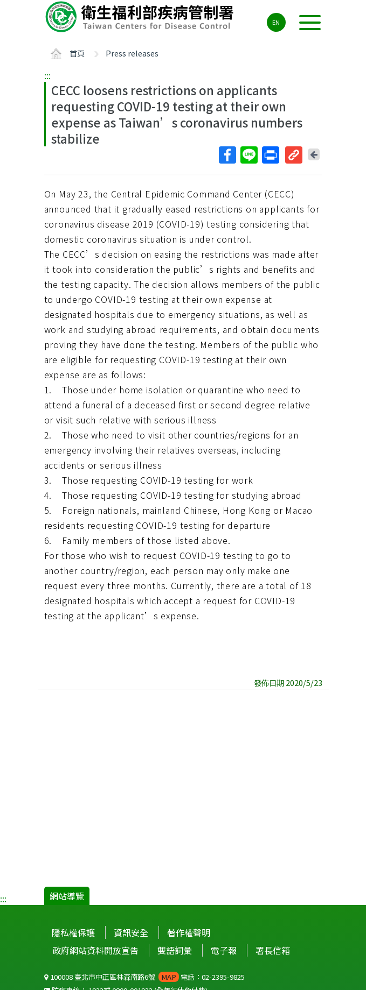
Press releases (132, 53)
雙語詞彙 (174, 950)
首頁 (77, 53)
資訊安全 (131, 932)
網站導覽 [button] (67, 895)
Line (248, 155)
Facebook (227, 155)
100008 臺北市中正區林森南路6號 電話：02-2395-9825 (144, 977)
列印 (270, 155)
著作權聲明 (188, 932)
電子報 (224, 950)
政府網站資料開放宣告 (95, 950)
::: (47, 75)
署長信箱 (272, 950)
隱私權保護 (73, 932)
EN (276, 22)
